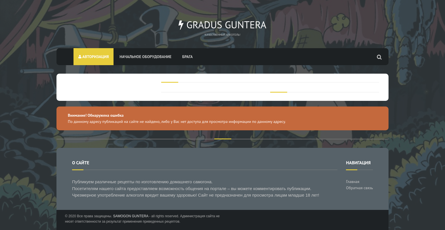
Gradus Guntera (222, 24)
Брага (187, 56)
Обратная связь (359, 187)
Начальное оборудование (145, 56)
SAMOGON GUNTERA (130, 216)
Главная (352, 181)
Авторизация (93, 56)
